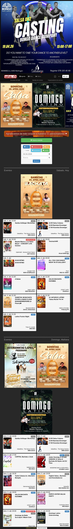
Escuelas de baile (15, 80)
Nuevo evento (36, 140)
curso (27, 150)
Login (65, 76)
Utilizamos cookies (31, 528)
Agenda (22, 76)
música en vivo (36, 147)
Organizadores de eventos (55, 80)
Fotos (30, 76)
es (59, 76)
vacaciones (36, 150)
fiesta (26, 147)
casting (45, 150)
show (46, 147)
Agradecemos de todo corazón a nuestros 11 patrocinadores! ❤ (36, 133)
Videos (38, 76)
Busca (36, 161)
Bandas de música (37, 80)
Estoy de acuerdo (42, 528)
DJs (26, 80)
